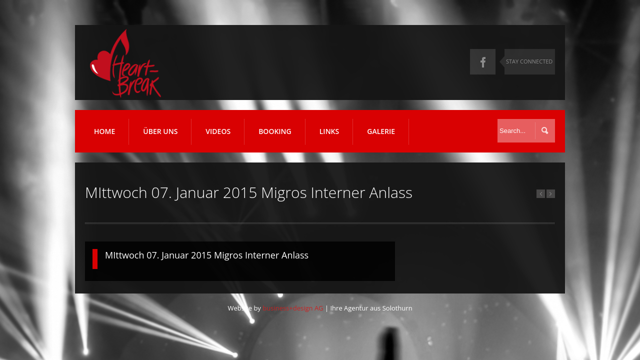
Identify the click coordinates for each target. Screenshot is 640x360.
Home (104, 131)
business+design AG (292, 308)
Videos (218, 131)
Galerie (381, 131)
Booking (275, 131)
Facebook (483, 61)
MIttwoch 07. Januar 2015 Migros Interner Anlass (206, 255)
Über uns (160, 131)
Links (329, 131)
